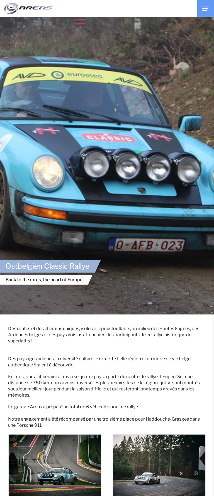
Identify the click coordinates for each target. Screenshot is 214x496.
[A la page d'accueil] (28, 8)
